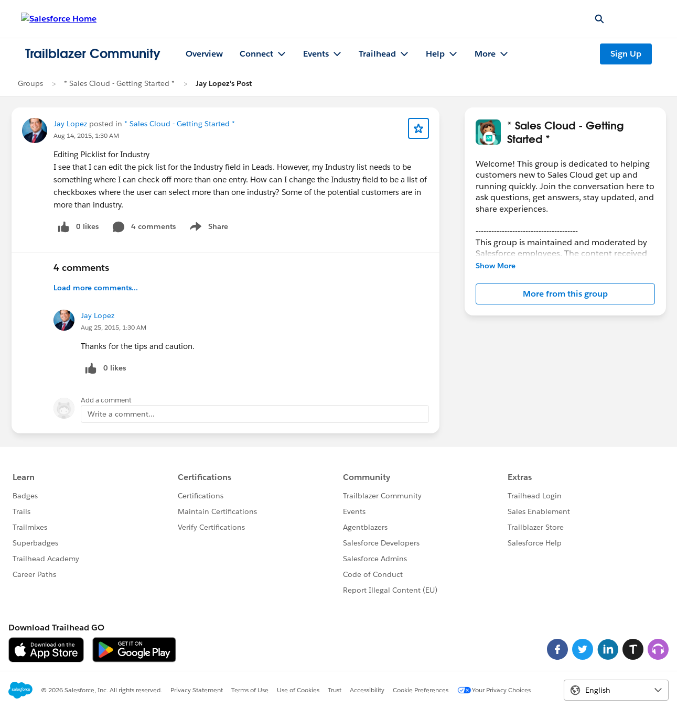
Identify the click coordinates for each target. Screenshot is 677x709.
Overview (204, 53)
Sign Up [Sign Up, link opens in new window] (625, 53)
